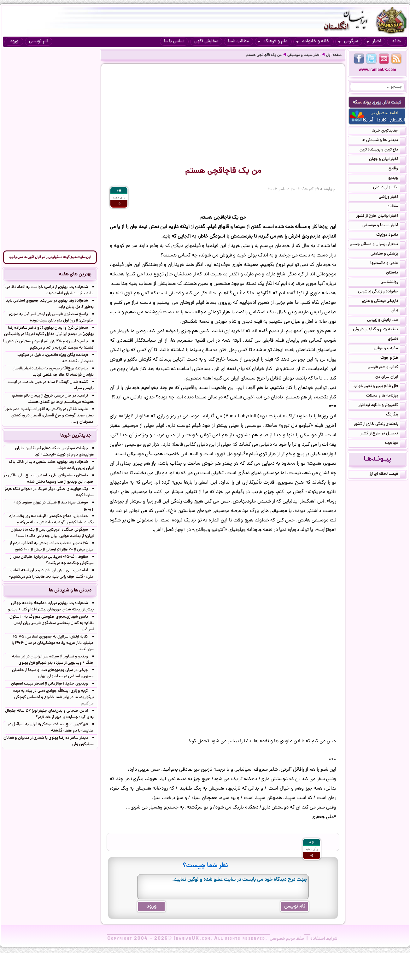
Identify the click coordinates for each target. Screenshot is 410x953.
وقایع (397, 169)
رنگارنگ (396, 415)
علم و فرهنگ (272, 41)
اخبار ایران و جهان (387, 159)
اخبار (373, 41)
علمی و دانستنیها (388, 263)
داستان (396, 273)
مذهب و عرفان (390, 348)
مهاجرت (395, 443)
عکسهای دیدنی (389, 188)
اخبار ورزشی (392, 197)
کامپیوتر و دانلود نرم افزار (382, 405)
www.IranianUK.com (377, 70)
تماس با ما (174, 41)
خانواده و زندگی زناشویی (382, 292)
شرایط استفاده (323, 938)
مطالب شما (238, 41)
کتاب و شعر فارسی (387, 367)
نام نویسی (38, 41)
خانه (396, 41)
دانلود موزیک (391, 235)
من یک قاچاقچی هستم (264, 55)
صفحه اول (334, 55)
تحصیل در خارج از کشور (383, 434)
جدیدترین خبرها (389, 131)
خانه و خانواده (313, 41)
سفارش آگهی (206, 41)
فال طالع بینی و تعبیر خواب (380, 386)
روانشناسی (393, 282)
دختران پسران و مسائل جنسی (378, 244)
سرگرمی (348, 41)
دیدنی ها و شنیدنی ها (383, 140)
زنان (398, 311)
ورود (14, 41)
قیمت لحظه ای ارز (388, 474)
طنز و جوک (393, 358)
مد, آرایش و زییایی (386, 320)
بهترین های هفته (75, 274)
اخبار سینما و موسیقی (303, 55)
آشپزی (397, 339)
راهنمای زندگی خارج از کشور (380, 424)
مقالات (396, 206)
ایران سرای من (390, 377)
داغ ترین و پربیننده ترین (383, 150)
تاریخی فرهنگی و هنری (384, 301)
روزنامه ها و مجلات (386, 396)
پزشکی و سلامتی (388, 254)
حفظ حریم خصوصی (287, 938)
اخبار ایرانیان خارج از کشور (381, 216)
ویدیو (397, 178)
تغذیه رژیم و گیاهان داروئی (379, 329)
